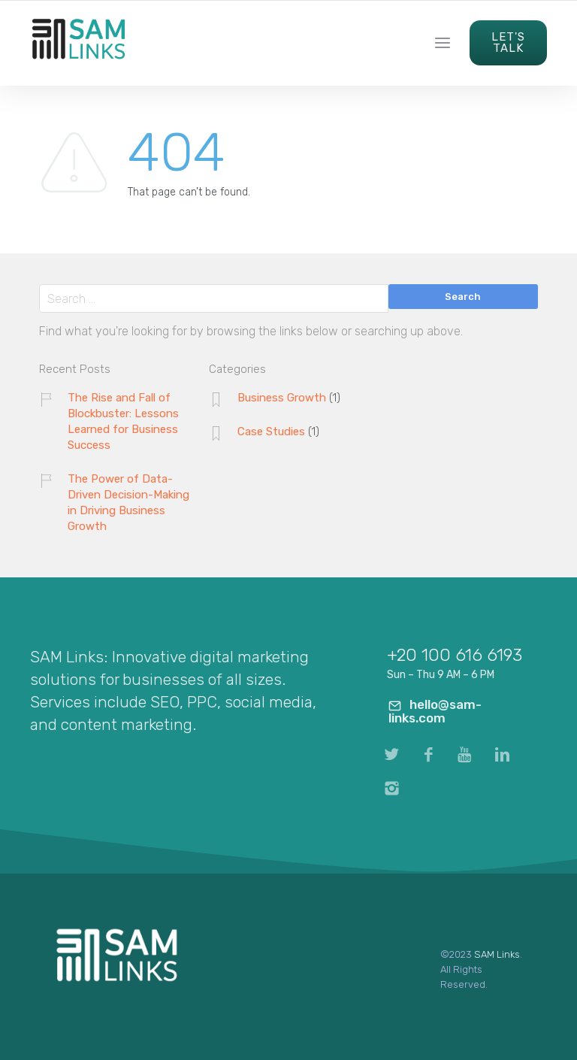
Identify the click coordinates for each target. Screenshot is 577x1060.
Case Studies (271, 431)
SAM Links (497, 954)
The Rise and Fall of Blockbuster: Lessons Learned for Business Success (123, 421)
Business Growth (281, 397)
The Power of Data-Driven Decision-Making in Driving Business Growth (128, 502)
